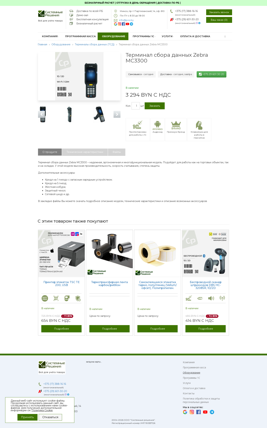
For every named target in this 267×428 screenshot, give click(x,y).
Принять (27, 417)
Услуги (168, 36)
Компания (50, 36)
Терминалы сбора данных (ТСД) (94, 44)
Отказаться (50, 417)
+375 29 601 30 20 (211, 74)
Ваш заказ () (219, 19)
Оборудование (114, 36)
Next (117, 114)
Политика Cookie (42, 410)
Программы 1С (144, 36)
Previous (41, 114)
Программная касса (80, 36)
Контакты (188, 393)
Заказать (154, 105)
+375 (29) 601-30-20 (187, 19)
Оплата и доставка (195, 36)
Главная (42, 44)
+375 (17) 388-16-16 (186, 11)
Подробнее (61, 328)
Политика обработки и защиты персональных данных (201, 400)
